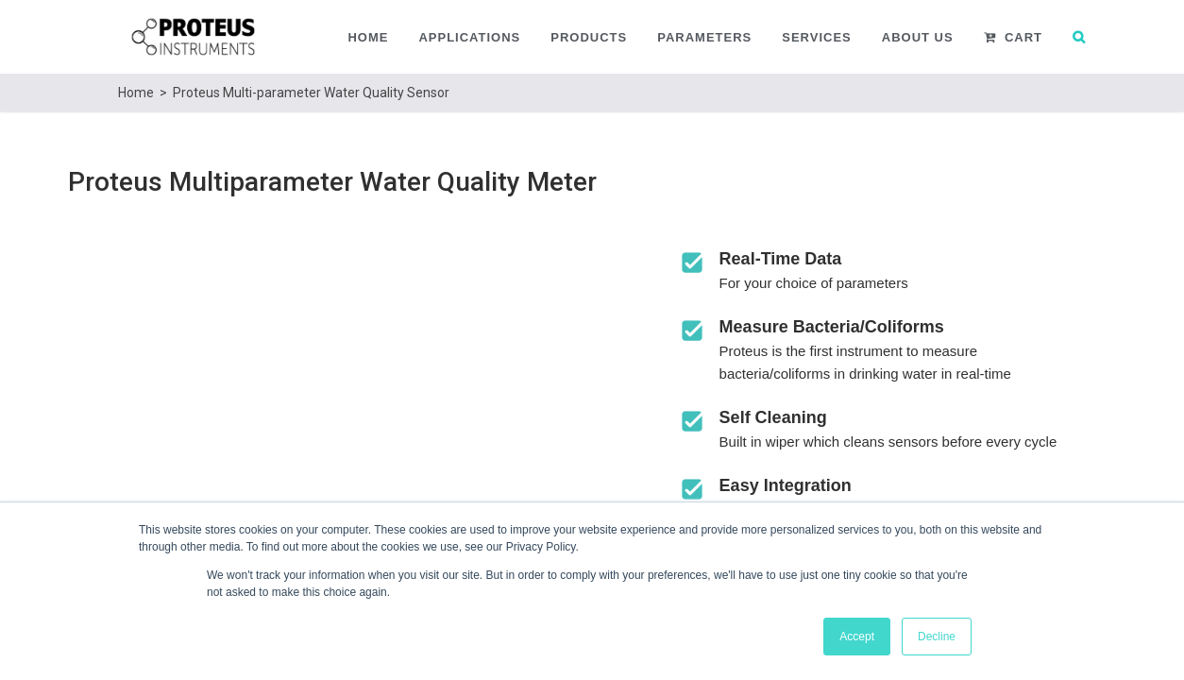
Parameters (704, 37)
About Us (918, 37)
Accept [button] (856, 636)
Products (588, 37)
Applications (469, 37)
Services (817, 37)
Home (367, 37)
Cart (1013, 37)
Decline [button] (937, 636)
